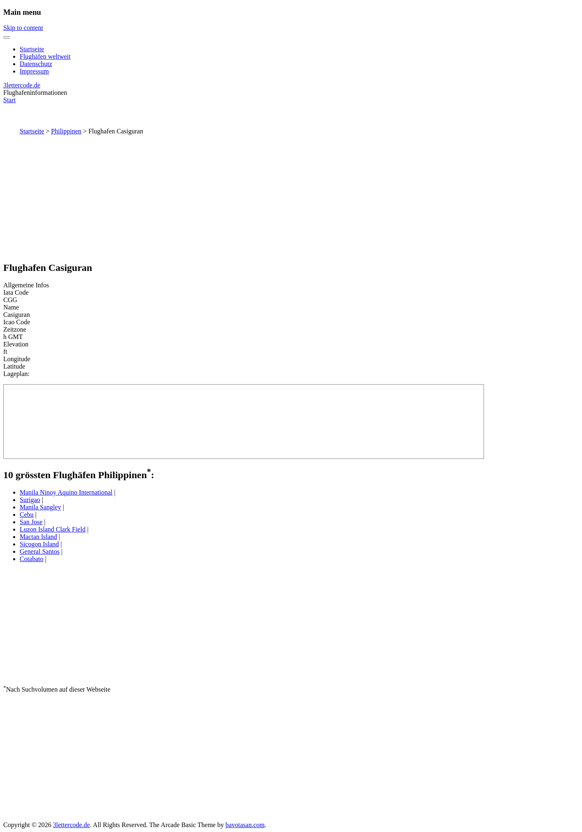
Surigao (30, 499)
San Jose (31, 521)
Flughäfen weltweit (45, 56)
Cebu (27, 514)
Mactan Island (38, 536)
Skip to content (23, 27)
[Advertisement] (291, 196)
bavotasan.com (245, 824)
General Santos (39, 551)
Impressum (34, 71)
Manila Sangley (40, 507)
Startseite (32, 49)
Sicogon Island (39, 544)
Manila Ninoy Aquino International (66, 492)
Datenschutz (36, 63)
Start (9, 99)
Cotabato (31, 558)
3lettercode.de (21, 85)
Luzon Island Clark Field (52, 529)
